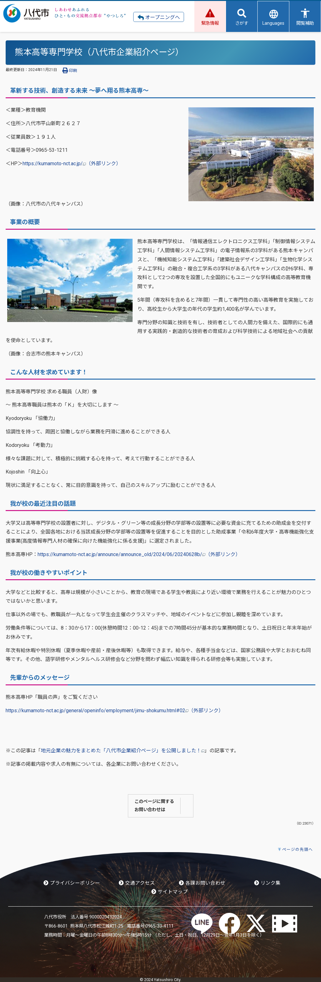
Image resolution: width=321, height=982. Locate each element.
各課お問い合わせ (202, 883)
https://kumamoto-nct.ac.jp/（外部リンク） (72, 163)
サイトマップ (169, 892)
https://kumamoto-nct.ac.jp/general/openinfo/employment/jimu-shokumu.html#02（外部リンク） (115, 710)
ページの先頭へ (297, 849)
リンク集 (267, 883)
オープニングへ (159, 17)
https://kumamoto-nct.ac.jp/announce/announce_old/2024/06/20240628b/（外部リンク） (139, 554)
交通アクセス (137, 883)
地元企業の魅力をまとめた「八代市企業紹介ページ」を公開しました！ (122, 751)
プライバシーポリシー (72, 883)
